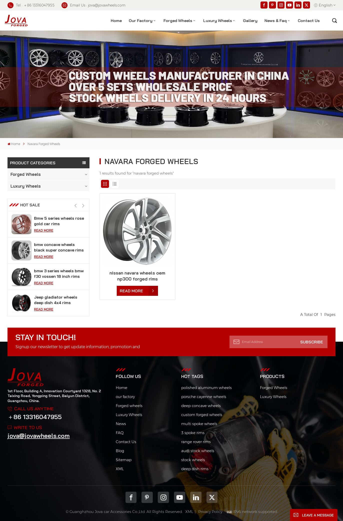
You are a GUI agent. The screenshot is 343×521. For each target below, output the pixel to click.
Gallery (250, 20)
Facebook (131, 497)
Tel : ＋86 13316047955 (31, 5)
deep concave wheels (201, 405)
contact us (309, 20)
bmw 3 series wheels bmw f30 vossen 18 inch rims (59, 301)
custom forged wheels (201, 414)
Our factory (140, 20)
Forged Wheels (178, 20)
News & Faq (275, 20)
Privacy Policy (210, 511)
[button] (83, 207)
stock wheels (193, 459)
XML (120, 468)
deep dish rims (194, 468)
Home (116, 20)
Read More (43, 231)
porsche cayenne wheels (203, 396)
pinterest (147, 497)
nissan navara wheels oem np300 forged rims (137, 276)
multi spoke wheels (199, 423)
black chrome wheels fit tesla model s (57, 222)
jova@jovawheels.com (39, 435)
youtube (179, 497)
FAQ (120, 432)
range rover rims (196, 441)
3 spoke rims (192, 432)
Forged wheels (129, 405)
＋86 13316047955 (35, 417)
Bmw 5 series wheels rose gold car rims (59, 248)
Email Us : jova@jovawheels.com (94, 5)
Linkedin (196, 497)
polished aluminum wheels (206, 387)
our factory (125, 396)
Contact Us (126, 441)
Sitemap (124, 459)
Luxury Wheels (217, 20)
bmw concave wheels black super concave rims (59, 274)
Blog (120, 450)
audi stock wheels (197, 450)
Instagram (163, 497)
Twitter (212, 497)
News (121, 423)
